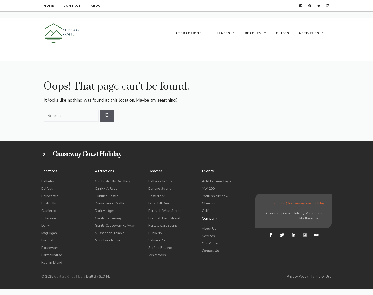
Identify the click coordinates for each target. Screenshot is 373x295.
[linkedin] (301, 5)
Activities (314, 33)
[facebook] (309, 5)
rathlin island (51, 262)
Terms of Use (321, 277)
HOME (49, 6)
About (97, 6)
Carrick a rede (106, 188)
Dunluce (101, 196)
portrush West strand (165, 211)
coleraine (48, 218)
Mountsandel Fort (108, 240)
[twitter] (318, 5)
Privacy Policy (297, 277)
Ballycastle (49, 196)
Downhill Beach (160, 203)
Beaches (258, 33)
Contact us (210, 251)
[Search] (107, 116)
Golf (205, 211)
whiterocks (157, 255)
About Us (209, 228)
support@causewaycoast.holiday (299, 203)
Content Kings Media (69, 277)
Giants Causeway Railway (115, 225)
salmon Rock (158, 240)
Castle (113, 196)
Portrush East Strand (164, 218)
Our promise (211, 243)
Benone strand (159, 188)
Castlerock (49, 211)
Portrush (47, 240)
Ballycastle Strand (162, 181)
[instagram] (327, 5)
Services (208, 236)
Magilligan (49, 233)
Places (228, 33)
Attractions (194, 33)
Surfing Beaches (160, 247)
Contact (72, 6)
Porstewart (49, 247)
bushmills (48, 203)
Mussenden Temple (110, 233)
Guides (282, 33)
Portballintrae (51, 255)
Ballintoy (48, 181)
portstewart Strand (163, 225)
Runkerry (155, 233)
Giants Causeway (108, 218)
